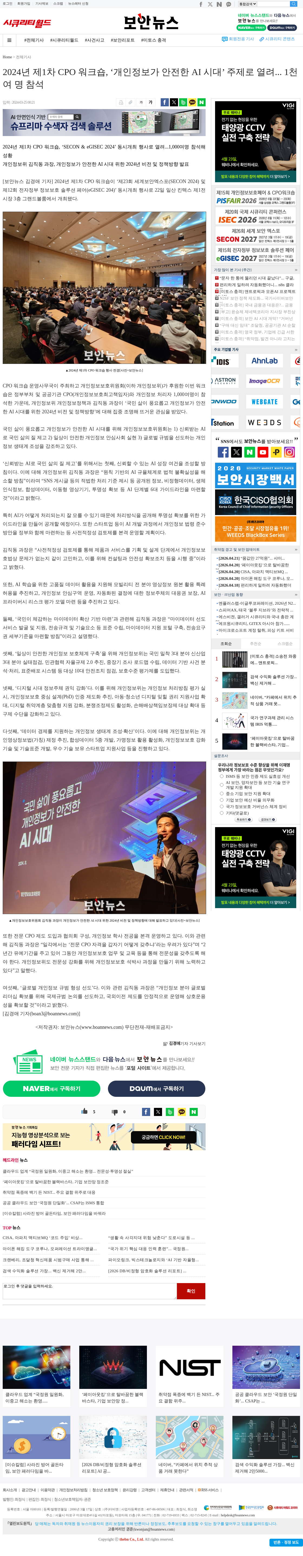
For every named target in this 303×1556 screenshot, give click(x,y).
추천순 (255, 644)
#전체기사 (34, 40)
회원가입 (23, 3)
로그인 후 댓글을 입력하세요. (90, 1291)
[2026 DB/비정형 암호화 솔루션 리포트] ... (147, 1271)
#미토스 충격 (153, 40)
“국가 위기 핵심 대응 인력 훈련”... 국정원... (148, 1249)
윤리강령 (130, 1490)
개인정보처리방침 (73, 1490)
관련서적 (186, 1490)
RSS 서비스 (209, 1490)
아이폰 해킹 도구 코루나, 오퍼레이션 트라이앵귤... (50, 1249)
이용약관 (48, 1490)
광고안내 (29, 1490)
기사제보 (41, 3)
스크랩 (58, 3)
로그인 (7, 3)
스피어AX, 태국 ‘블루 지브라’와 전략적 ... (256, 610)
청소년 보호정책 (105, 1490)
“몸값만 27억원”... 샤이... (252, 558)
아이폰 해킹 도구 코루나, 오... (256, 578)
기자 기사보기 (184, 1043)
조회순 (226, 644)
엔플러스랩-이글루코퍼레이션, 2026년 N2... (257, 603)
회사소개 (10, 1490)
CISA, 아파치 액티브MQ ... (253, 572)
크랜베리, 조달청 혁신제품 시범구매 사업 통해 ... (48, 1260)
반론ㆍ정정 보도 (286, 1543)
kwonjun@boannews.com (153, 1529)
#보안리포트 (123, 40)
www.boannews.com (101, 1027)
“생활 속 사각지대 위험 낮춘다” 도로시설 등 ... (151, 1238)
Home (7, 57)
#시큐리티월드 (64, 40)
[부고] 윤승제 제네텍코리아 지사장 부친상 (257, 312)
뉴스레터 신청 (78, 3)
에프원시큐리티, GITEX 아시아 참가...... (254, 623)
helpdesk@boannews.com (238, 1515)
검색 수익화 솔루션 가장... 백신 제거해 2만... (44, 1271)
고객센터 (148, 1490)
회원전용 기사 (241, 39)
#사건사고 (94, 40)
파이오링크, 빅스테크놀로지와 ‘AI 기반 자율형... (153, 1260)
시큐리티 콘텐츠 (280, 39)
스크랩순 (285, 644)
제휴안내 (167, 1490)
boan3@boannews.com (54, 1013)
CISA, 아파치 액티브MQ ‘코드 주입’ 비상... (43, 1238)
